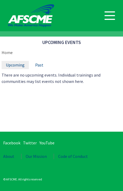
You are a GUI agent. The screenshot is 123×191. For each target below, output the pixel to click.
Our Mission (36, 156)
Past (39, 65)
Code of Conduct (73, 156)
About (8, 156)
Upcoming (15, 65)
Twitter (30, 142)
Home (7, 52)
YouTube (46, 142)
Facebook (11, 142)
